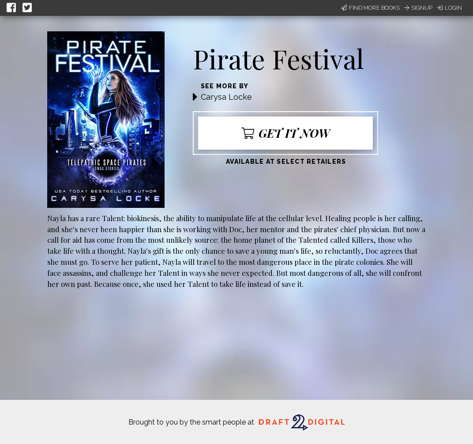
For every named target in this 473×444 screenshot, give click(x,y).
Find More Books (370, 7)
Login (449, 7)
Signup (418, 7)
